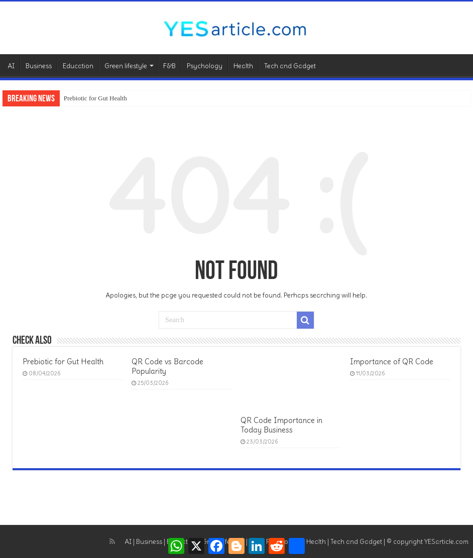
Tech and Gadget (290, 66)
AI (11, 66)
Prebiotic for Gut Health (95, 98)
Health (243, 66)
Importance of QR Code (391, 361)
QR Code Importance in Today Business (281, 425)
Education (78, 66)
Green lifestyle (125, 66)
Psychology (204, 66)
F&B (169, 66)
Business (39, 66)
